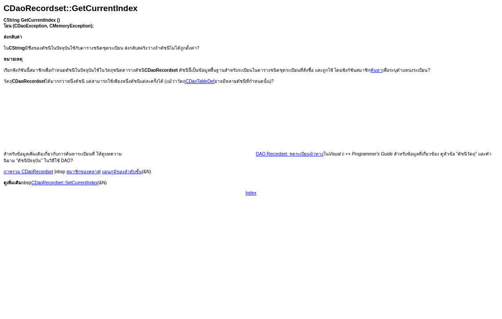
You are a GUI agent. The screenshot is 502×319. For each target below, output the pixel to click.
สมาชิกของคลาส (83, 171)
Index (250, 193)
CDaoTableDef (200, 81)
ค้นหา (376, 70)
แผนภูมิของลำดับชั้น (122, 171)
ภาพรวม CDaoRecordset (28, 171)
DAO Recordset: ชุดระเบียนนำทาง (290, 154)
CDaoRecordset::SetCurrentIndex (64, 182)
